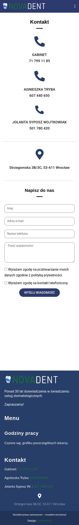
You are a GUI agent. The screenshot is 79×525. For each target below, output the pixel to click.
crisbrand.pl (44, 520)
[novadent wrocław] (39, 341)
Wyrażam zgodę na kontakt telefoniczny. (38, 283)
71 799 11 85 (28, 469)
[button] (75, 6)
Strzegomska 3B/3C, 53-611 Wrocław (39, 167)
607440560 (39, 478)
